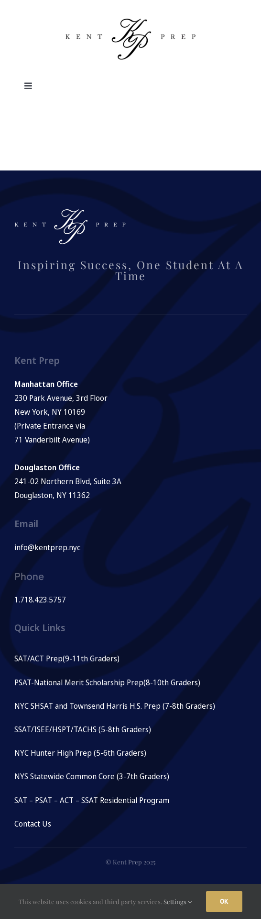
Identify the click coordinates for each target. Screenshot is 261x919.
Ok (224, 901)
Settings (177, 901)
